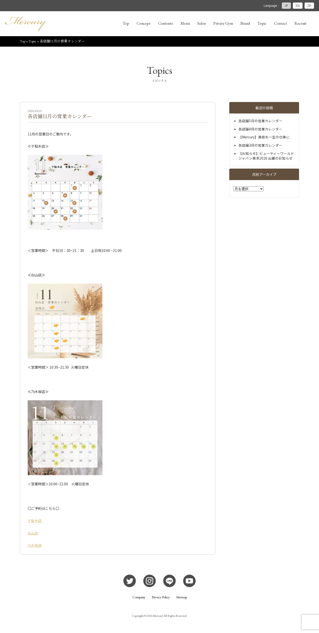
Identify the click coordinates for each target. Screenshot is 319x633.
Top (126, 23)
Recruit (301, 23)
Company (138, 597)
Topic (261, 23)
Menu (185, 23)
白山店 (33, 533)
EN (298, 5)
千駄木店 (35, 521)
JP (286, 5)
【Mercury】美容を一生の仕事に (264, 137)
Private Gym (223, 23)
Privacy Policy (161, 597)
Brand (245, 23)
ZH (309, 5)
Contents (165, 23)
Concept (144, 23)
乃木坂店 (35, 545)
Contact (280, 23)
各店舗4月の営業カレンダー (260, 129)
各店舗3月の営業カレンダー (260, 145)
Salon (201, 23)
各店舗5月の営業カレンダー (260, 121)
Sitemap (181, 597)
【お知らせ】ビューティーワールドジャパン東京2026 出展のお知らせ (266, 156)
